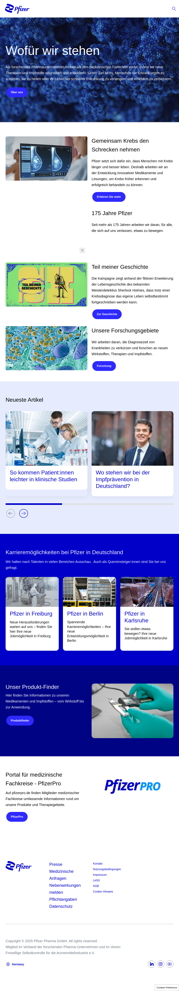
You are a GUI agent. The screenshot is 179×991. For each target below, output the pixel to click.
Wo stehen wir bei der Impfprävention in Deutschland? (123, 479)
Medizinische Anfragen (61, 875)
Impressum (100, 874)
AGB (96, 886)
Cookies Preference (167, 987)
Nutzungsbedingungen (107, 869)
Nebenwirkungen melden (65, 889)
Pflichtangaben (63, 899)
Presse (55, 864)
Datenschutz (61, 906)
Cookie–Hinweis (103, 891)
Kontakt (97, 863)
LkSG (96, 880)
